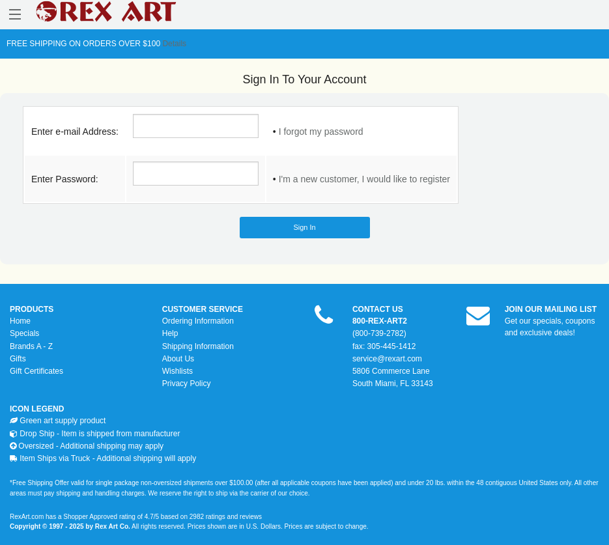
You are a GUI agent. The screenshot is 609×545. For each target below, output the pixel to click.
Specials (24, 333)
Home (20, 321)
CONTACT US (377, 309)
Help (170, 333)
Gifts (18, 358)
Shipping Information (198, 346)
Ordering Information (198, 321)
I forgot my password (321, 131)
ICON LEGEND (37, 408)
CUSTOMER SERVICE (202, 309)
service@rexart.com (387, 358)
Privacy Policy (186, 383)
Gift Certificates (36, 371)
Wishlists (177, 371)
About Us (178, 358)
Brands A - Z (31, 346)
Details (173, 43)
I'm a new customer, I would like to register (364, 179)
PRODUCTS (31, 309)
